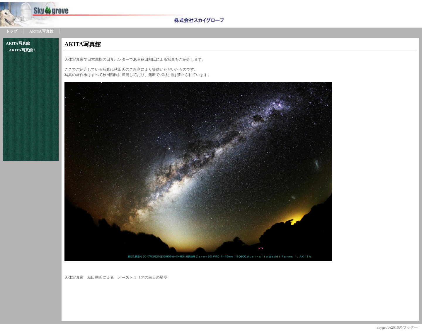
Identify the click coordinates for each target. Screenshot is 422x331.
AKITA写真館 (82, 44)
